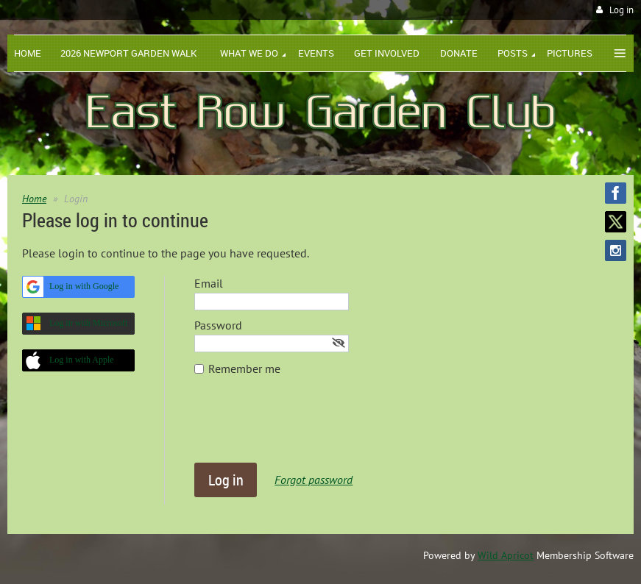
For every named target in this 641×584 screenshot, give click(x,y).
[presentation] (306, 426)
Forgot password (314, 479)
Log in (621, 10)
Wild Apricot (506, 555)
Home (34, 198)
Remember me (244, 368)
